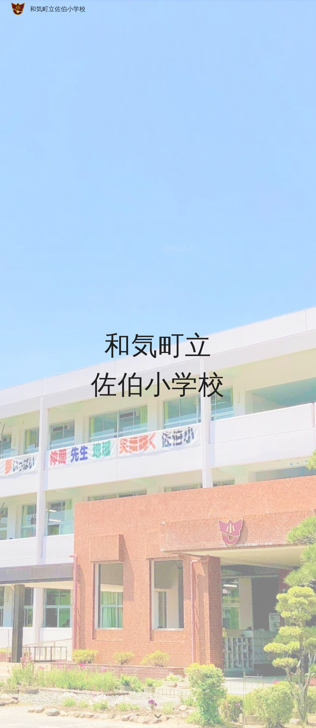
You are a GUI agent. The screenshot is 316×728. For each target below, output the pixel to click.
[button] (158, 716)
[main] (158, 364)
